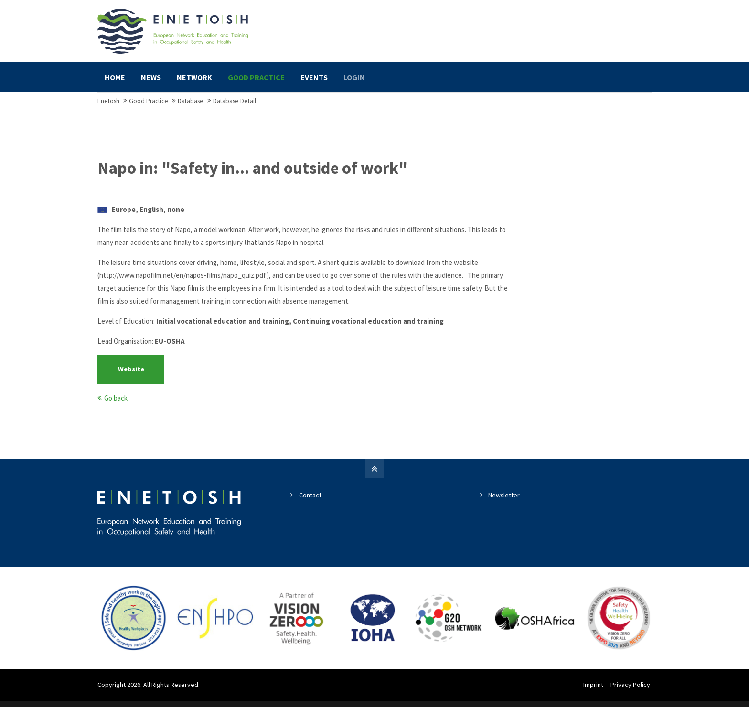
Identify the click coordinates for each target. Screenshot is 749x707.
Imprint (595, 693)
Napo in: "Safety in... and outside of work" (252, 176)
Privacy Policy (632, 693)
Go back (116, 406)
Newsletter (504, 503)
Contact (310, 503)
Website (131, 377)
